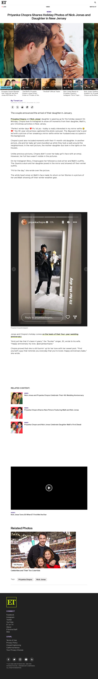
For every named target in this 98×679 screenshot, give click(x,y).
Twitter (9, 620)
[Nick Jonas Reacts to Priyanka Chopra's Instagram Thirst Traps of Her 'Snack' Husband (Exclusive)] (72, 87)
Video (48, 7)
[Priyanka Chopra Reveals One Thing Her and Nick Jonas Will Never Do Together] (10, 87)
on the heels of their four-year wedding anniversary (44, 335)
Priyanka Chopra (18, 119)
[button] (49, 487)
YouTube (9, 622)
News (49, 12)
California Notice (12, 647)
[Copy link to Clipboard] (32, 107)
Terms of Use (11, 640)
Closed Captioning (13, 645)
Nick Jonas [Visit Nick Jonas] (41, 580)
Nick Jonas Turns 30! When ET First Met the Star (29, 515)
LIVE (4, 7)
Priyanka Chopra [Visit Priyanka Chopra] (25, 580)
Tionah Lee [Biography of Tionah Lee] (17, 100)
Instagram (10, 617)
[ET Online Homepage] (5, 2)
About (8, 627)
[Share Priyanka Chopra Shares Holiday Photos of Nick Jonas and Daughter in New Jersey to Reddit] (22, 107)
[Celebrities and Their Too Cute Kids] (49, 550)
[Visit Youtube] (26, 659)
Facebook (10, 615)
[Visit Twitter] (14, 659)
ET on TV (9, 624)
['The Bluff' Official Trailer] (51, 87)
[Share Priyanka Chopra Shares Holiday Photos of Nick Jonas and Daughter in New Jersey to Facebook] (12, 107)
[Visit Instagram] (20, 659)
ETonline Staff (11, 629)
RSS (8, 632)
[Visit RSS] (32, 659)
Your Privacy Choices (14, 650)
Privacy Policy (11, 643)
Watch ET (93, 7)
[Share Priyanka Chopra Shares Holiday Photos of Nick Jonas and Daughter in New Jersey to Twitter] (17, 107)
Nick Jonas (35, 119)
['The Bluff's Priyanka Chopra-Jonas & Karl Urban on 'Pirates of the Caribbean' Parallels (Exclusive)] (31, 87)
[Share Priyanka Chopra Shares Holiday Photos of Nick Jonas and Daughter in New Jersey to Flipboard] (27, 107)
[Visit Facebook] (8, 659)
